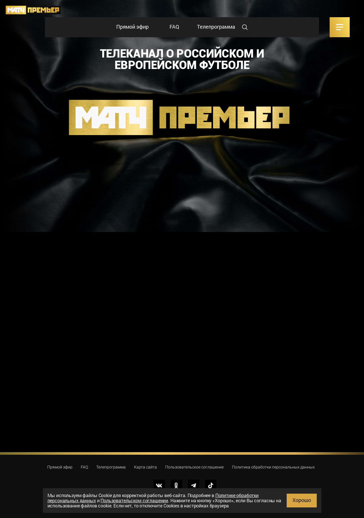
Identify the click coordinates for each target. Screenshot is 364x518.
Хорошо (301, 500)
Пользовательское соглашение (194, 467)
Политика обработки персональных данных (273, 467)
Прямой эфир (132, 26)
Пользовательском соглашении (134, 500)
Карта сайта (145, 467)
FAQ (174, 26)
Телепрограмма (216, 26)
